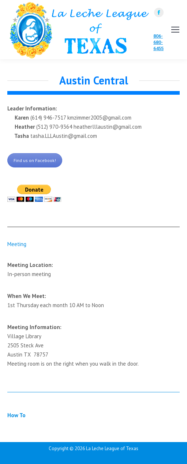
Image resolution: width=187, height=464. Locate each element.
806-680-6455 (158, 42)
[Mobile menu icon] (175, 29)
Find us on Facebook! (35, 160)
